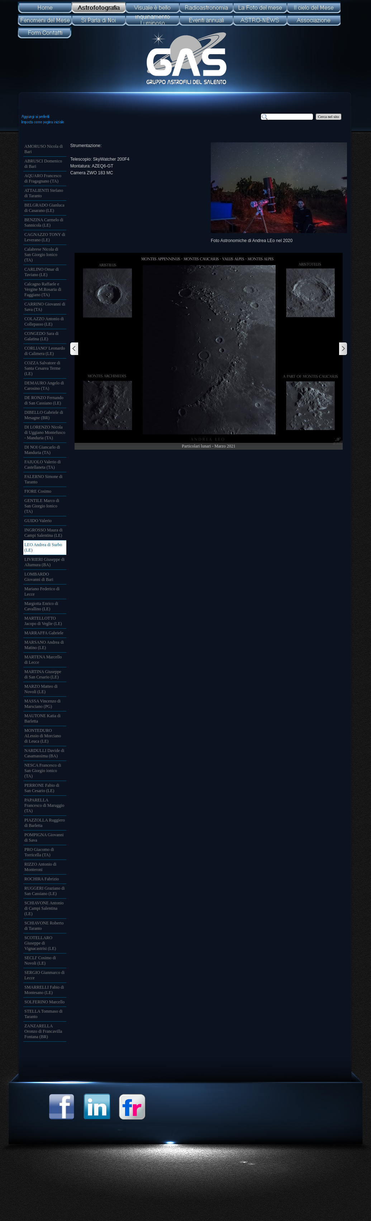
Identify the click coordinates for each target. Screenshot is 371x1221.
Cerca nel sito (328, 117)
